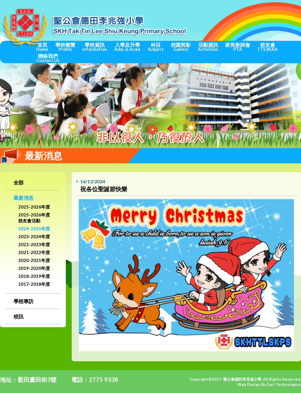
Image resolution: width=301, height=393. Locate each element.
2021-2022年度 (34, 252)
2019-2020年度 (34, 268)
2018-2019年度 (34, 276)
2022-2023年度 (34, 244)
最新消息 (24, 198)
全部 (19, 182)
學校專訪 (24, 301)
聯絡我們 (47, 58)
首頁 (42, 47)
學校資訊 (94, 47)
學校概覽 (65, 47)
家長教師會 (237, 47)
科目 (156, 47)
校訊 (19, 316)
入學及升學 (127, 47)
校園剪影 (181, 47)
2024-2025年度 (34, 228)
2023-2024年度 (34, 236)
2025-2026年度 (34, 206)
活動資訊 (208, 47)
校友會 (267, 47)
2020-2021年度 (34, 260)
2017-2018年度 (34, 284)
